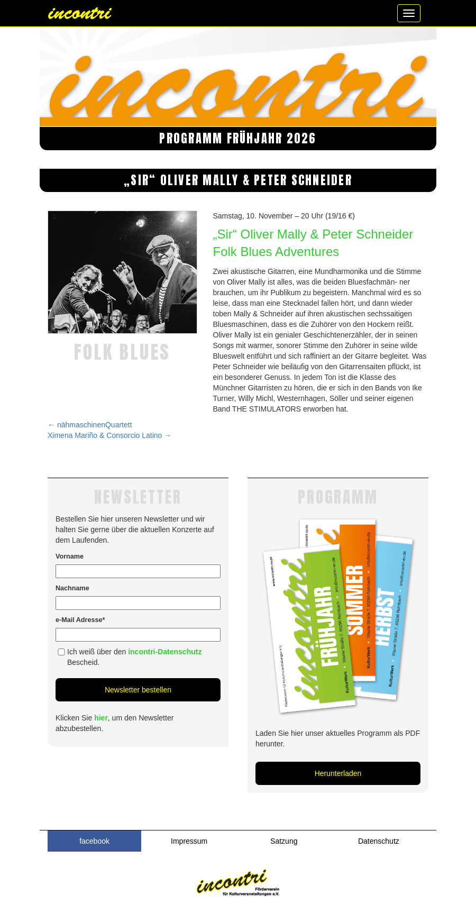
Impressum (189, 841)
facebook (94, 841)
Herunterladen (338, 773)
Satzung (283, 841)
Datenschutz (378, 841)
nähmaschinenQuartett (90, 425)
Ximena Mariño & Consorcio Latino (109, 435)
